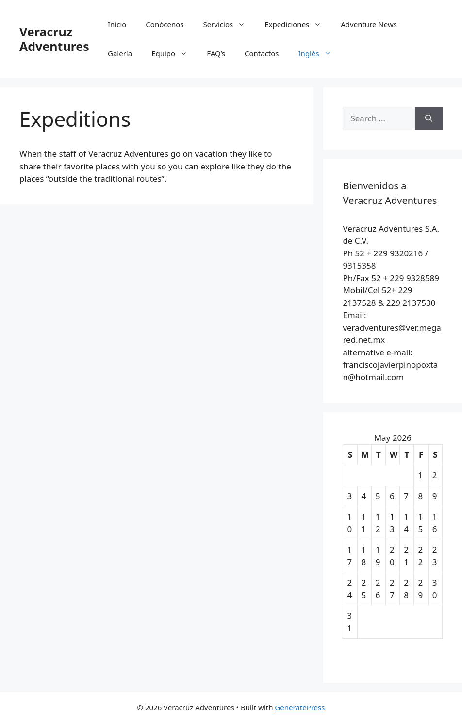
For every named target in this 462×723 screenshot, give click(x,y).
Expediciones (297, 24)
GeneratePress (300, 707)
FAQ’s (216, 53)
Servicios (229, 24)
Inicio (117, 24)
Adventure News (369, 24)
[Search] (429, 118)
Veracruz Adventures (54, 38)
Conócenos (164, 24)
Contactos (262, 53)
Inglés (319, 53)
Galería (120, 53)
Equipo (174, 53)
